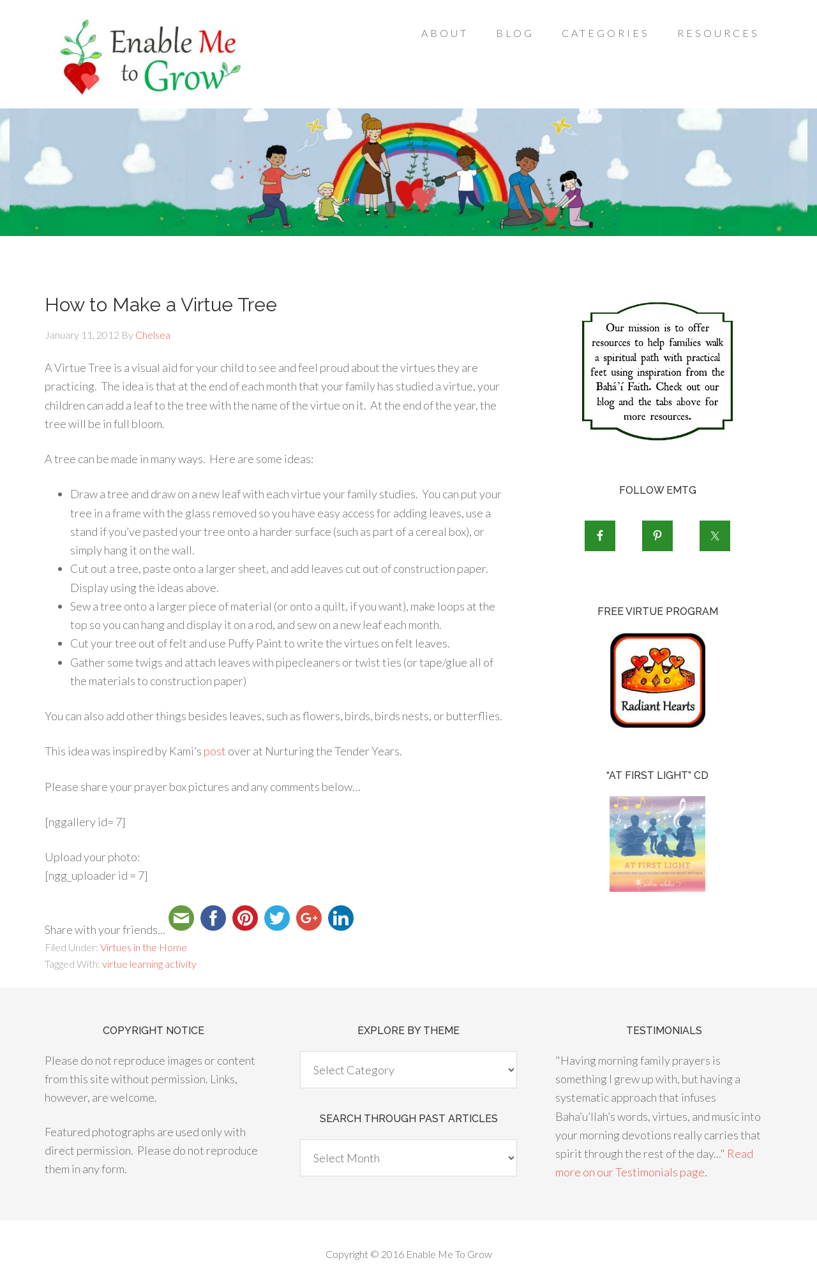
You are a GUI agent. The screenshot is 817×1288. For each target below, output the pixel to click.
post (215, 751)
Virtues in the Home (143, 947)
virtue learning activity (149, 964)
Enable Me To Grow (147, 57)
